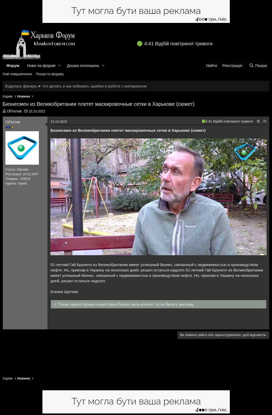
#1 (265, 121)
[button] (59, 65)
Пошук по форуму (50, 74)
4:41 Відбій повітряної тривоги (178, 43)
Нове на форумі (41, 65)
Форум (12, 65)
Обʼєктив (14, 111)
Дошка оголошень (83, 65)
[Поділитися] (258, 121)
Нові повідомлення (17, 74)
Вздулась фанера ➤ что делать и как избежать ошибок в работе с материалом (75, 86)
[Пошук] (258, 65)
